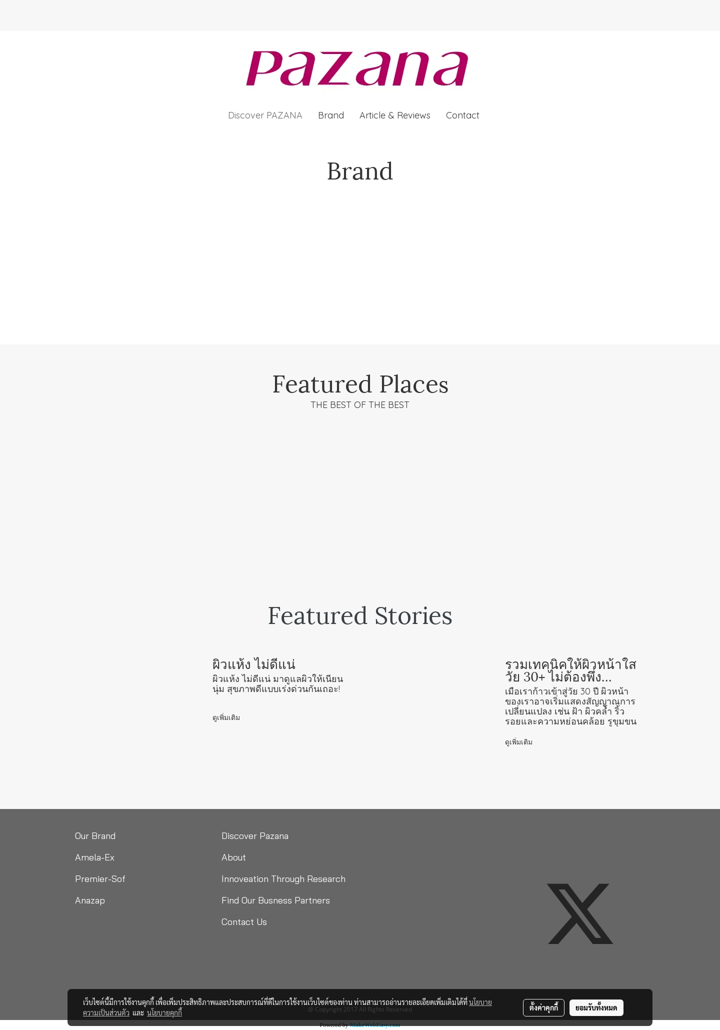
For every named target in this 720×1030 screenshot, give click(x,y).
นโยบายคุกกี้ (164, 1012)
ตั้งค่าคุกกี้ (544, 1007)
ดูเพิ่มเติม (227, 717)
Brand (331, 115)
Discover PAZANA (265, 115)
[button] (496, 116)
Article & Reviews (395, 115)
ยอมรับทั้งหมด (597, 1007)
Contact (463, 115)
